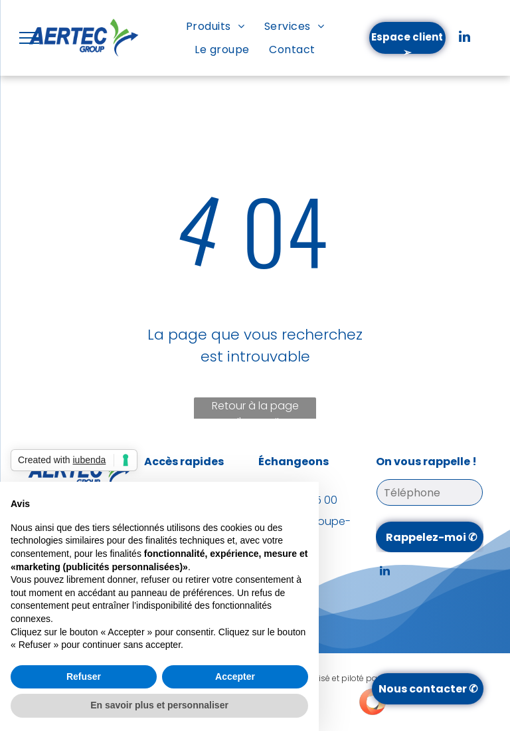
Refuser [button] (83, 676)
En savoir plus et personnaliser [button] (159, 705)
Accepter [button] (235, 676)
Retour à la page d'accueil (255, 410)
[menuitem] (215, 26)
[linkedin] (464, 38)
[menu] (29, 38)
